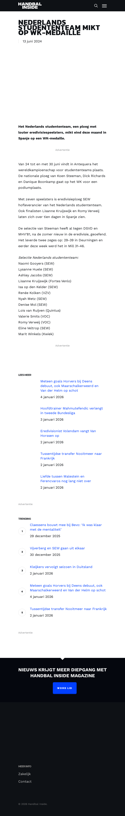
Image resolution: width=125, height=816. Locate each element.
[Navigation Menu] (104, 6)
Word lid (64, 688)
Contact (25, 781)
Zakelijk (24, 774)
